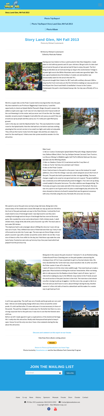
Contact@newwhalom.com (70, 402)
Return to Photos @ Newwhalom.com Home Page (52, 347)
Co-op (24, 397)
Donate (77, 397)
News (31, 397)
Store (70, 397)
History (38, 397)
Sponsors (46, 397)
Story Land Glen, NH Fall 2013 (17, 12)
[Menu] (99, 5)
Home (18, 397)
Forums (63, 397)
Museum (55, 397)
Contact (85, 397)
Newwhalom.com (42, 350)
